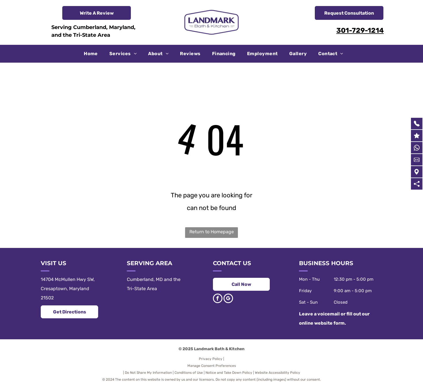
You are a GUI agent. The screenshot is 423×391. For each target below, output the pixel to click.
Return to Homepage (211, 231)
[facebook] (217, 299)
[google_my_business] (228, 299)
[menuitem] (91, 54)
